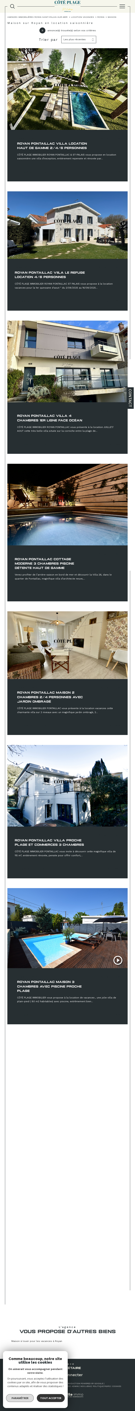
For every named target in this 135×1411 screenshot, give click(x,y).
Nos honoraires (23, 1386)
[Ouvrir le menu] (122, 6)
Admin (75, 1386)
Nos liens (85, 1386)
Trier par (48, 39)
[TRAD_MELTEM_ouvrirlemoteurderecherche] (12, 6)
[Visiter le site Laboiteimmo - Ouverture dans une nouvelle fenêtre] (67, 1399)
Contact (130, 398)
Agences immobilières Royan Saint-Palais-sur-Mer (37, 17)
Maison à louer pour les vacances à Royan (36, 1341)
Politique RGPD (101, 1386)
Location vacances (82, 17)
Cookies (116, 1386)
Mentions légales (60, 1386)
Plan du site (41, 1386)
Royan (100, 17)
